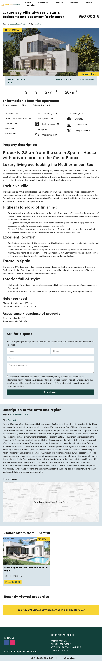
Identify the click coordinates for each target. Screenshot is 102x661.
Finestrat (37, 24)
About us (58, 2)
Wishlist (31, 5)
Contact (88, 2)
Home (28, 2)
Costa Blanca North (18, 24)
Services (74, 2)
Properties (42, 2)
